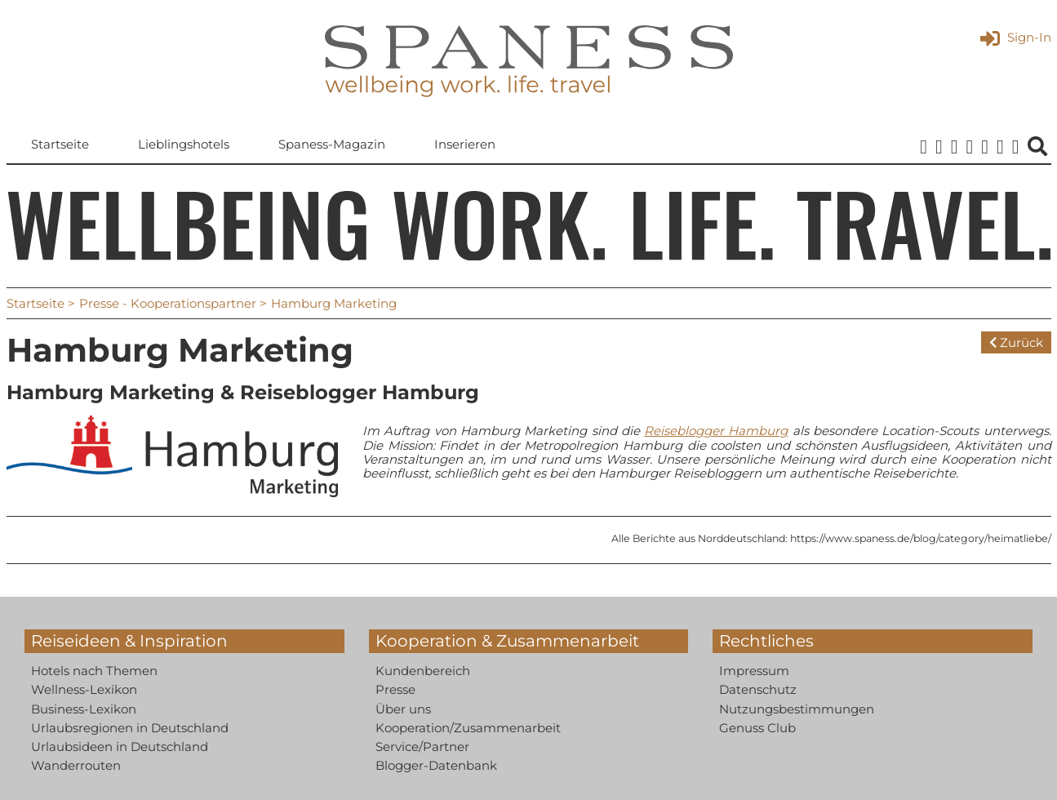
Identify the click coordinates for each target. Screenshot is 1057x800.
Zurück (1016, 342)
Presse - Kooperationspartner (167, 303)
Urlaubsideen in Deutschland (119, 746)
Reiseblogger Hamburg (716, 430)
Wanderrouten (76, 765)
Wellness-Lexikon (84, 689)
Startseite (60, 144)
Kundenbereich (422, 670)
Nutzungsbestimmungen (796, 709)
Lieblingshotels (183, 144)
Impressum (754, 670)
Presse (395, 689)
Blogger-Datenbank (436, 765)
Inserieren (464, 144)
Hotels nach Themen (94, 670)
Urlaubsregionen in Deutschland (130, 728)
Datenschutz (758, 689)
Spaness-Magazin (331, 144)
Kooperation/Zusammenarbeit (468, 728)
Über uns (403, 709)
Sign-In (1015, 37)
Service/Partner (422, 746)
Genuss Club (757, 728)
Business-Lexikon (83, 709)
